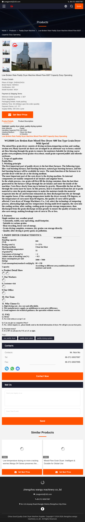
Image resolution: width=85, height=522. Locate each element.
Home (4, 31)
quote (79, 6)
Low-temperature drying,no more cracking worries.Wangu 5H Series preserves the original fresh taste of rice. (20, 462)
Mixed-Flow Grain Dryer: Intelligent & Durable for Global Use (59, 462)
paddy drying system (44, 338)
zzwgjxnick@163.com (11, 2)
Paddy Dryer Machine (27, 31)
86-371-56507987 (75, 2)
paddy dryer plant (26, 338)
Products (12, 31)
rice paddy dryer (10, 338)
